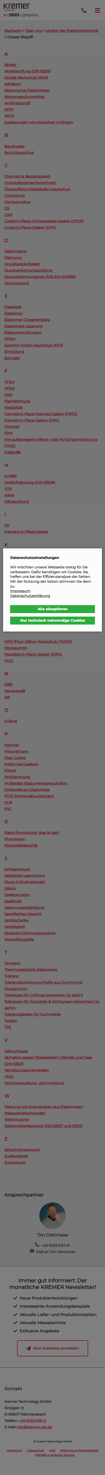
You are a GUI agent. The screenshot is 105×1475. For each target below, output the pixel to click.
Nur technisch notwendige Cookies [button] (52, 620)
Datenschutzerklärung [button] (30, 596)
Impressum (20, 591)
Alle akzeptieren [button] (53, 609)
